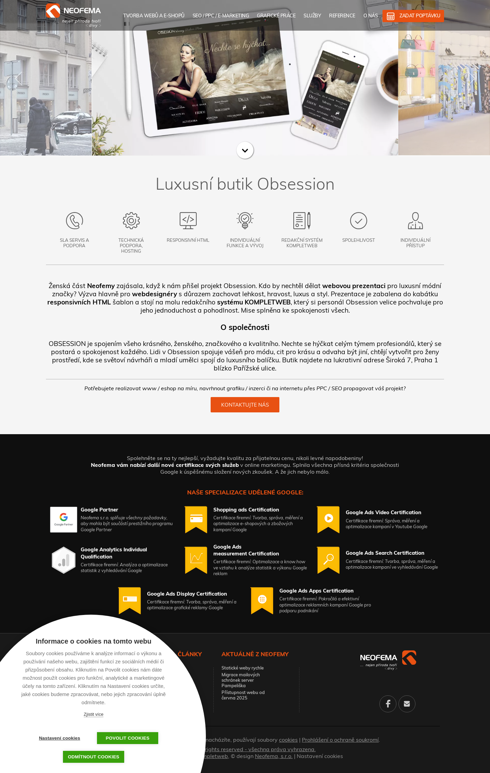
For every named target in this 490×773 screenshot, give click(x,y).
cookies (288, 739)
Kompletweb (212, 756)
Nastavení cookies (320, 756)
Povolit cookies (127, 738)
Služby (312, 16)
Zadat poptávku (419, 16)
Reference (342, 16)
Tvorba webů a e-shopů (153, 16)
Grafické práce (276, 16)
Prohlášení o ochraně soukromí (340, 739)
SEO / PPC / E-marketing (221, 16)
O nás (370, 16)
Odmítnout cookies (93, 756)
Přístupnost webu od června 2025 (243, 695)
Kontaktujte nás (245, 404)
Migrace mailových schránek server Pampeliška (241, 680)
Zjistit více (93, 714)
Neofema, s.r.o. (274, 756)
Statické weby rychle (243, 668)
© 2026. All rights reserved (245, 749)
